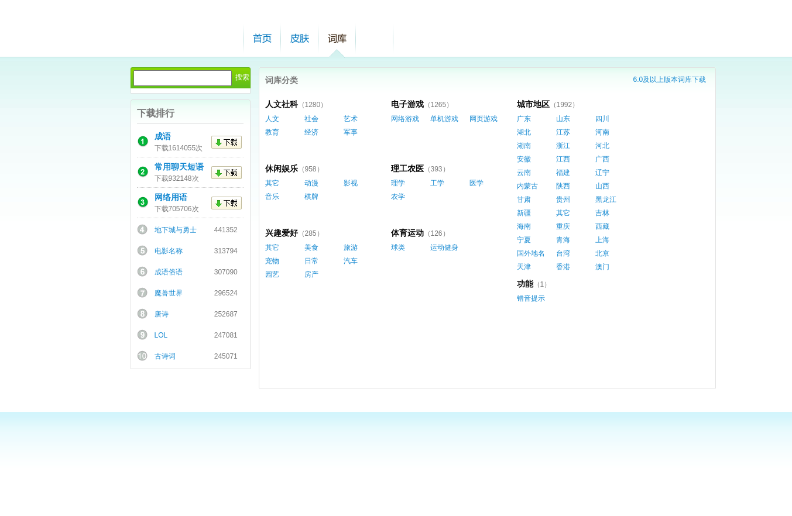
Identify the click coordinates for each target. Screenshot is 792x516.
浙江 (563, 146)
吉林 (602, 213)
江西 (563, 159)
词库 (337, 38)
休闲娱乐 (281, 168)
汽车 (351, 261)
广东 (524, 119)
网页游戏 (483, 119)
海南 (524, 226)
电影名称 (169, 251)
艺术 (351, 119)
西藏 (602, 226)
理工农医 (407, 168)
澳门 (602, 267)
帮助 (374, 38)
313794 (226, 251)
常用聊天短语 (179, 166)
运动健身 (444, 247)
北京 (602, 253)
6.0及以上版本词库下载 (670, 79)
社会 (311, 119)
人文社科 (281, 104)
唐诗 (162, 314)
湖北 (524, 132)
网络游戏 (405, 119)
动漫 (311, 183)
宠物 (272, 261)
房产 (311, 274)
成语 (163, 136)
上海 (602, 240)
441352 (226, 230)
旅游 (351, 247)
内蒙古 (527, 186)
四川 (602, 119)
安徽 (524, 159)
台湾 (563, 253)
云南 (524, 172)
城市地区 (533, 104)
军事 (351, 132)
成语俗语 (169, 272)
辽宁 (602, 172)
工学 (437, 183)
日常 (311, 261)
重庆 (563, 226)
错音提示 (531, 298)
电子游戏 (407, 104)
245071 (226, 356)
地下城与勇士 (176, 230)
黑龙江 (605, 199)
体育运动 (407, 233)
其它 (563, 213)
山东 (563, 119)
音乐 (272, 196)
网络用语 (171, 197)
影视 (351, 183)
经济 (311, 132)
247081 (226, 335)
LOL (161, 335)
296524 (226, 293)
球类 (398, 247)
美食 (311, 247)
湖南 (524, 146)
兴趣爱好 (281, 233)
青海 (563, 240)
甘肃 (524, 199)
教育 (272, 132)
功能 (525, 283)
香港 (563, 267)
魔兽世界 (169, 293)
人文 (272, 119)
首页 (262, 38)
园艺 (272, 274)
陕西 (563, 186)
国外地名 (531, 253)
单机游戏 (444, 119)
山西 (602, 186)
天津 (524, 267)
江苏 (563, 132)
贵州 (563, 199)
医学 (476, 183)
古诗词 (165, 356)
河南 (602, 132)
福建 (563, 172)
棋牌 (311, 196)
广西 (602, 159)
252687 (226, 314)
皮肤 (299, 38)
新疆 (524, 213)
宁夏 (524, 240)
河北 (602, 146)
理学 (398, 183)
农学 (398, 196)
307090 (226, 272)
